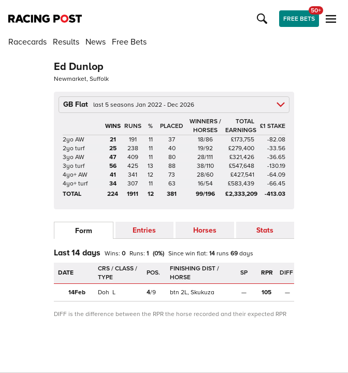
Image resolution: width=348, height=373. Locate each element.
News (95, 42)
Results (66, 42)
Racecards (27, 42)
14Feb (76, 292)
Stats (264, 230)
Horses (204, 230)
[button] (263, 18)
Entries (144, 230)
